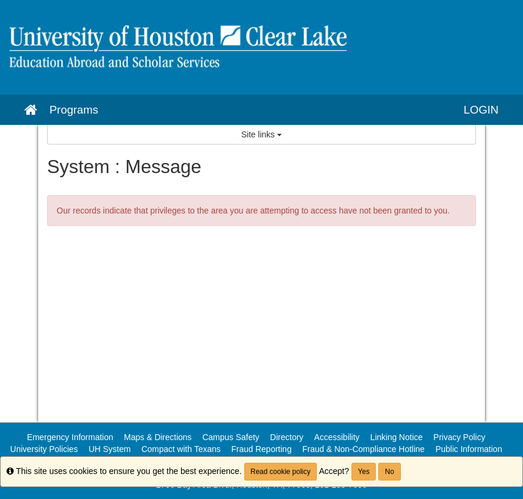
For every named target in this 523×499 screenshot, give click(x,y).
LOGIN (481, 109)
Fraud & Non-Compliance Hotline (363, 449)
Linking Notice (397, 437)
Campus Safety (231, 437)
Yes (364, 471)
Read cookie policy (281, 471)
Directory (286, 437)
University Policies (44, 449)
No (389, 471)
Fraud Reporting (261, 449)
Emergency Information (70, 437)
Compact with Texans (180, 449)
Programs (73, 109)
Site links (261, 134)
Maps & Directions (158, 437)
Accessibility (336, 437)
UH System (110, 449)
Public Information (468, 449)
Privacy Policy (459, 437)
